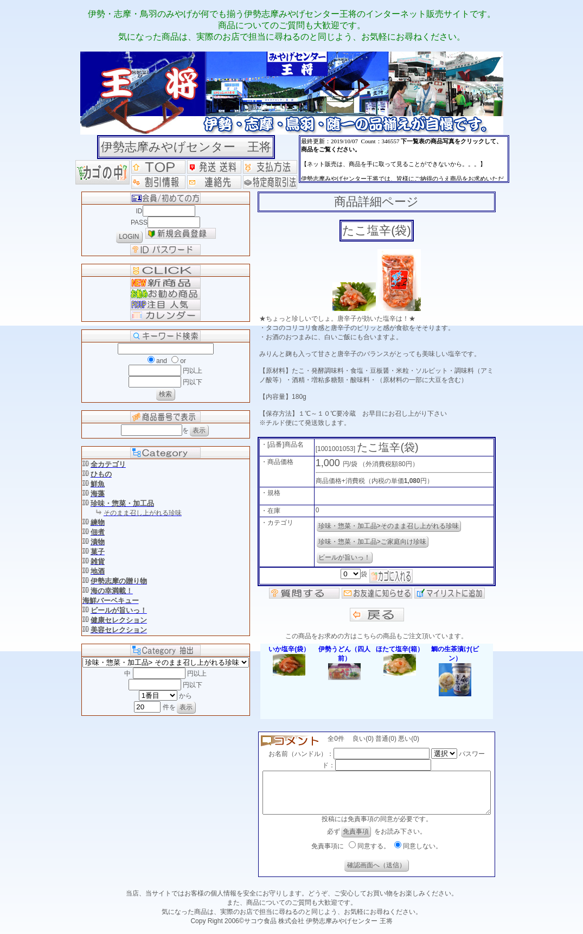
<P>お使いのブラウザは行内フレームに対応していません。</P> (404, 159)
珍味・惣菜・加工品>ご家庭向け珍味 (367, 541)
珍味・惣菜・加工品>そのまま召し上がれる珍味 (383, 526)
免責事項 (356, 839)
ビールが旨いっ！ (339, 557)
